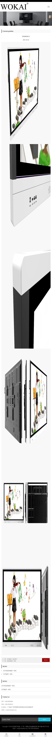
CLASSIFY (32, 735)
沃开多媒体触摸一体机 (9, 670)
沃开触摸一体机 (7, 674)
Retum (46, 660)
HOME (6, 735)
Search (44, 719)
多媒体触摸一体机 (11, 661)
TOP (45, 735)
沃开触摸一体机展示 (12, 659)
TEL (19, 735)
